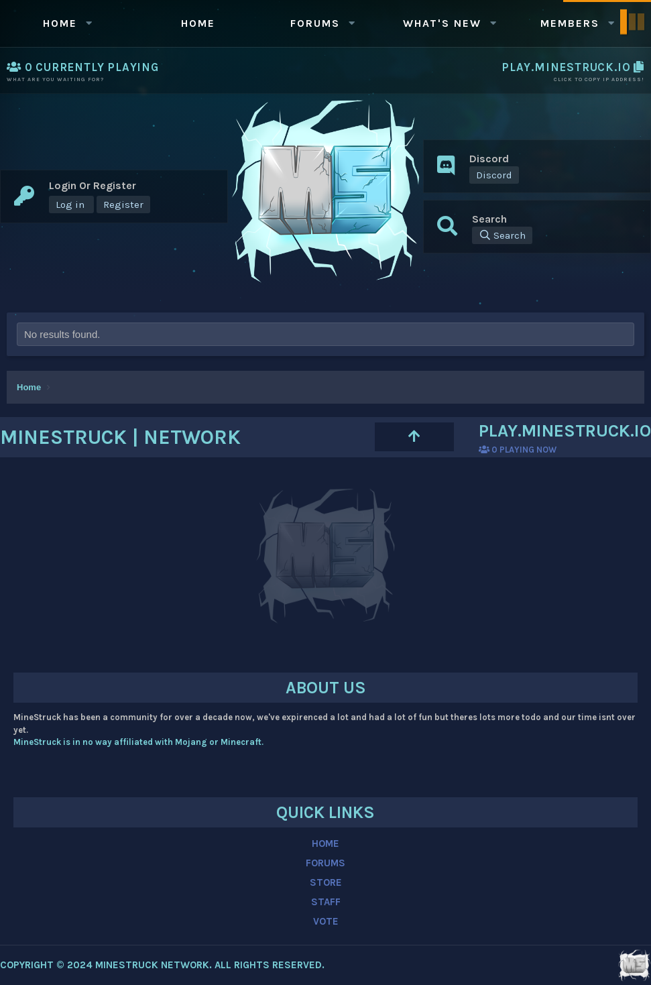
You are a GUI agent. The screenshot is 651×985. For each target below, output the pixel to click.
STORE (326, 882)
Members (569, 23)
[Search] (502, 235)
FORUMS (325, 863)
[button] (89, 23)
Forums (315, 23)
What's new (442, 23)
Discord (494, 175)
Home (60, 23)
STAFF (326, 902)
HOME (325, 843)
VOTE (326, 921)
